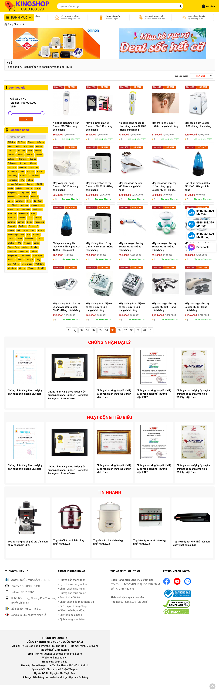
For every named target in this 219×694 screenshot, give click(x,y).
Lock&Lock (13, 205)
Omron (21, 222)
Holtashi (35, 176)
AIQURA (11, 142)
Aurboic (11, 150)
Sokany (27, 243)
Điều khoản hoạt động (71, 610)
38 (131, 330)
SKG (19, 243)
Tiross (11, 260)
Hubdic (30, 180)
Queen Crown (29, 230)
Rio (28, 234)
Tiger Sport (38, 255)
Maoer (11, 209)
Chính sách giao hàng (71, 588)
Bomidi (29, 155)
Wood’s (22, 268)
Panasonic (39, 222)
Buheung (11, 159)
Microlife (12, 213)
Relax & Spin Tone (16, 234)
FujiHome (33, 167)
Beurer (20, 155)
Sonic (36, 243)
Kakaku (19, 188)
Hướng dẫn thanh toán (71, 579)
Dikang (33, 163)
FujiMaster (12, 171)
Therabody (25, 255)
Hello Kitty (12, 176)
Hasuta (40, 171)
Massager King (23, 209)
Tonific (19, 260)
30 (81, 330)
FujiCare (22, 167)
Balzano (21, 150)
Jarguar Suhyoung (15, 184)
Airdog (30, 142)
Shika (40, 239)
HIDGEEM (24, 176)
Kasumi (29, 188)
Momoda (12, 218)
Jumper (30, 184)
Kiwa (34, 192)
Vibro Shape (27, 264)
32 (93, 330)
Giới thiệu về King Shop (72, 606)
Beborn (38, 150)
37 (125, 330)
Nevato (22, 218)
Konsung (11, 197)
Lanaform (20, 201)
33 (100, 330)
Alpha (18, 146)
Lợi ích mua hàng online (72, 584)
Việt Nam (39, 264)
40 (144, 330)
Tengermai (12, 255)
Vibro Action (13, 264)
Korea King (23, 197)
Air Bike (21, 142)
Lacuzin (34, 197)
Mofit (33, 213)
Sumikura (12, 251)
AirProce (40, 142)
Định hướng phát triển (71, 619)
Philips (11, 230)
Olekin (38, 218)
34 (106, 330)
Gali (22, 171)
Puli (18, 230)
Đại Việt (41, 268)
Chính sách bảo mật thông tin (76, 601)
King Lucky (12, 192)
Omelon (11, 222)
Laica (10, 201)
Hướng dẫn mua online (72, 593)
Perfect (22, 226)
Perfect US (33, 226)
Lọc (26, 119)
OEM (30, 218)
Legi (29, 201)
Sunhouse (23, 251)
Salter (19, 239)
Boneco (39, 155)
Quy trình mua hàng (70, 614)
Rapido (41, 230)
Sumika (34, 247)
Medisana (37, 209)
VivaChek (12, 268)
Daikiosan (12, 163)
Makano (24, 205)
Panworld (12, 226)
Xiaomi (31, 268)
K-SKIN (39, 184)
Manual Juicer (37, 205)
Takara (34, 251)
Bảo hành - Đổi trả (69, 597)
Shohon (11, 243)
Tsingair (29, 260)
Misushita (23, 213)
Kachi (10, 188)
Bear (30, 150)
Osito (29, 222)
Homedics (12, 180)
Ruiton (11, 239)
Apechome (28, 146)
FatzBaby (12, 167)
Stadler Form (13, 247)
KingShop (25, 192)
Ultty (38, 260)
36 (119, 330)
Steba (25, 247)
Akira (10, 146)
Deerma (23, 163)
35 (112, 330)
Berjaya (11, 155)
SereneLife (30, 239)
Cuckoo (33, 159)
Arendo (39, 146)
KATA (37, 188)
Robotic (36, 234)
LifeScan (38, 201)
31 (87, 330)
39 (138, 330)
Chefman (22, 159)
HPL (22, 180)
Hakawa (30, 171)
